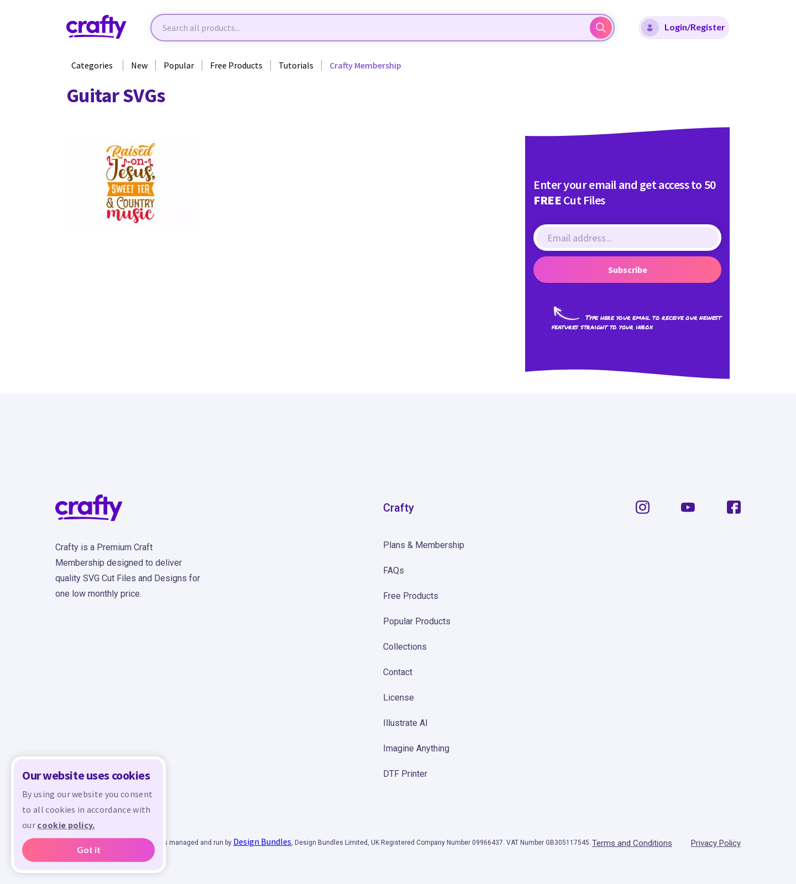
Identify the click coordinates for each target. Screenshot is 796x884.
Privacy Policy (716, 843)
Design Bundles (262, 841)
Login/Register (683, 27)
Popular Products (417, 621)
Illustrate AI (405, 723)
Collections (405, 646)
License (398, 697)
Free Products (236, 65)
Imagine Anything (416, 748)
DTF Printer (405, 774)
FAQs (393, 570)
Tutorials (296, 65)
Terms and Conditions (632, 843)
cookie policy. (66, 824)
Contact (397, 672)
